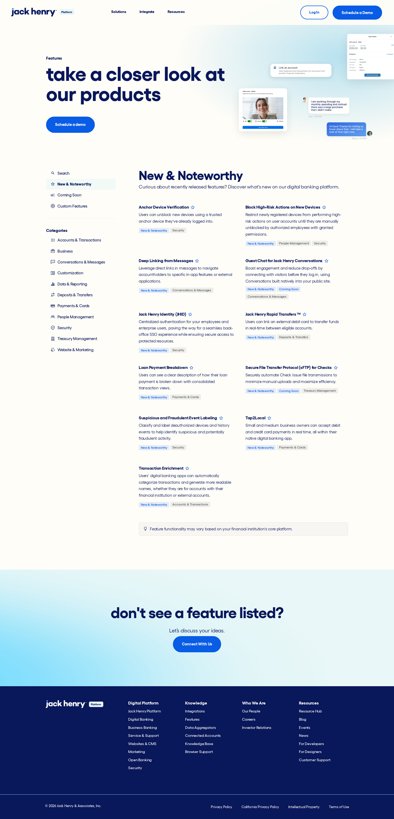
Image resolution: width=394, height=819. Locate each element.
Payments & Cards (69, 306)
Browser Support (199, 752)
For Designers (310, 752)
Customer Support (314, 760)
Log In (314, 12)
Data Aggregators (200, 727)
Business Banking (142, 727)
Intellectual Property (304, 807)
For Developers (311, 744)
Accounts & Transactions (75, 240)
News (303, 735)
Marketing (136, 752)
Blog (302, 719)
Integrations (195, 711)
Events (304, 727)
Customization (66, 273)
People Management (72, 317)
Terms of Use (339, 807)
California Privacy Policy (260, 807)
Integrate (147, 12)
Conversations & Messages (77, 262)
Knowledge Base (199, 744)
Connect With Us (197, 644)
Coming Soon (66, 195)
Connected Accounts (203, 735)
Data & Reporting (68, 284)
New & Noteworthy (70, 184)
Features (192, 719)
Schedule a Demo (357, 12)
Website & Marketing (71, 349)
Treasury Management (73, 339)
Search (60, 173)
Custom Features (68, 206)
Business (61, 251)
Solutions (118, 12)
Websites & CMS (142, 744)
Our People (251, 711)
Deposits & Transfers (71, 295)
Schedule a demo (70, 124)
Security (61, 327)
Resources (176, 12)
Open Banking (140, 760)
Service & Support (143, 735)
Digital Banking (140, 719)
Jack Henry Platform (144, 711)
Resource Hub (310, 711)
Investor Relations (256, 727)
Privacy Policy (221, 807)
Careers (249, 719)
